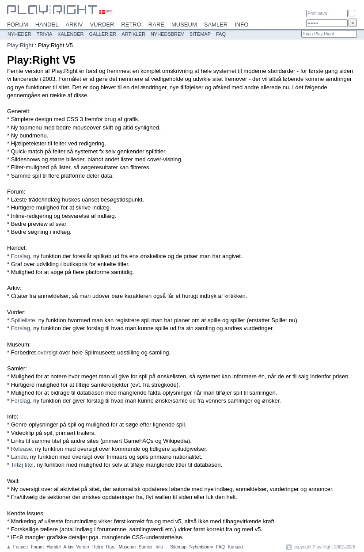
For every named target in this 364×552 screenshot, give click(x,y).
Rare (156, 24)
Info (241, 24)
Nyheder (19, 34)
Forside (20, 546)
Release (21, 448)
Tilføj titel (22, 464)
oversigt (48, 352)
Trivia (44, 34)
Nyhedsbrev (167, 34)
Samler (216, 24)
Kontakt (235, 546)
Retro (131, 24)
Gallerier (103, 34)
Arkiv (74, 24)
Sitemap (200, 34)
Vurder (102, 24)
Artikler (133, 34)
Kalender (70, 34)
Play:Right (20, 45)
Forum (17, 24)
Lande (19, 456)
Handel (47, 24)
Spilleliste (23, 320)
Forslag (20, 256)
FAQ (221, 34)
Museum (184, 24)
